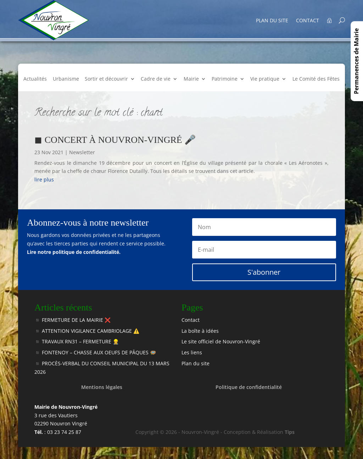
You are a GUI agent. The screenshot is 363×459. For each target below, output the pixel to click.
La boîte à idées (200, 330)
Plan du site (272, 20)
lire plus (44, 179)
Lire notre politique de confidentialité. (74, 252)
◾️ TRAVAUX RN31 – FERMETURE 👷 (76, 341)
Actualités (35, 79)
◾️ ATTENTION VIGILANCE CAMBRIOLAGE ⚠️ (86, 330)
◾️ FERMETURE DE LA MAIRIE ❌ (72, 319)
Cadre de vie (156, 79)
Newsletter (82, 152)
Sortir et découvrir (106, 79)
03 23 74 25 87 (64, 432)
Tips (290, 432)
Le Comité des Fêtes (316, 79)
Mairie (191, 79)
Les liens (192, 352)
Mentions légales (101, 387)
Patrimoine (225, 79)
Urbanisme (66, 79)
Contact (307, 20)
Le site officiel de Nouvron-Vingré (221, 341)
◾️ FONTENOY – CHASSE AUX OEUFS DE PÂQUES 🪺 (95, 352)
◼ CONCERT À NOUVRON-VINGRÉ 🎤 (115, 140)
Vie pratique (264, 79)
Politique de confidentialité (249, 387)
